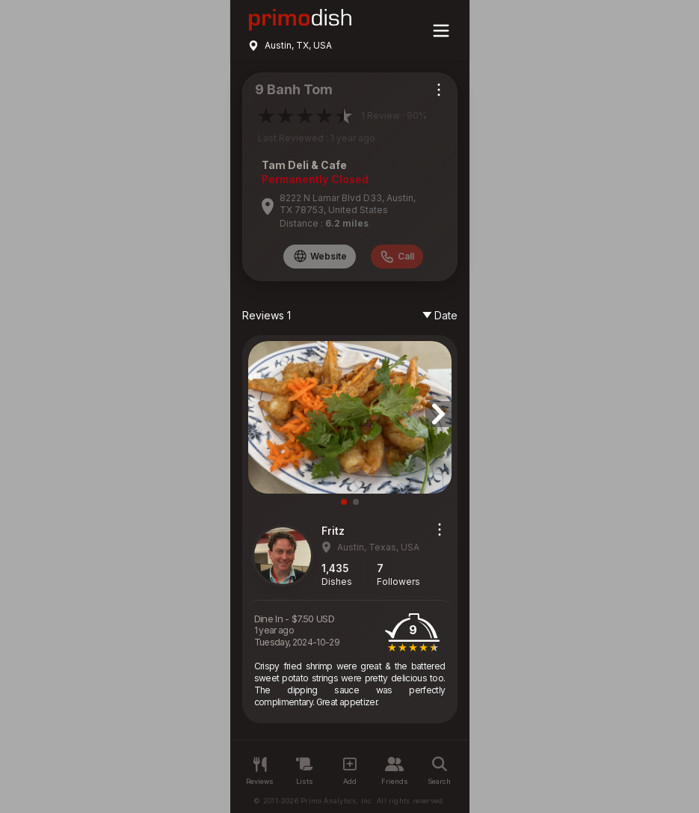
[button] (438, 414)
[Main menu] (441, 30)
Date (440, 315)
